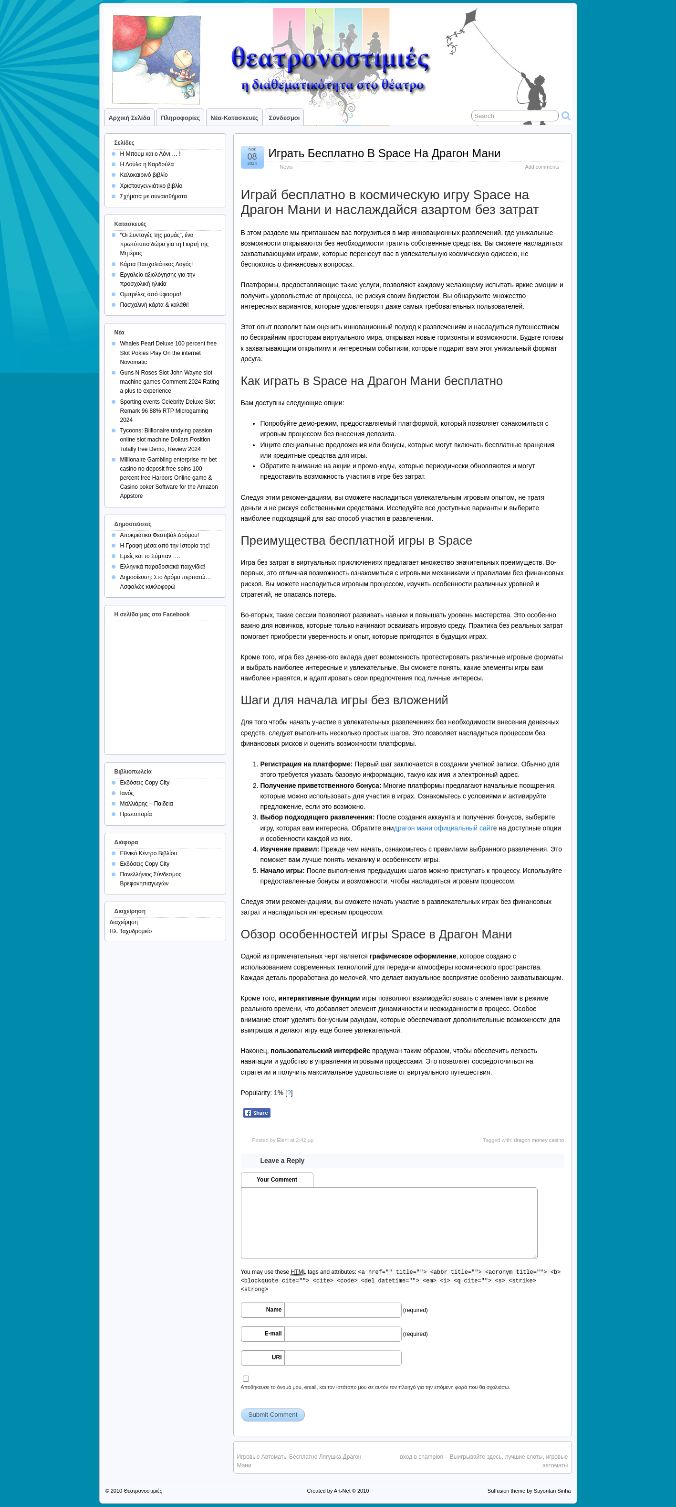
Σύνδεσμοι (284, 117)
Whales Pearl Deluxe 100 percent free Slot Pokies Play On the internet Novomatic (168, 352)
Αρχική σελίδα (130, 117)
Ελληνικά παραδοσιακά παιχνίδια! (163, 566)
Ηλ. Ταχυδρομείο (131, 931)
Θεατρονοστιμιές (143, 1491)
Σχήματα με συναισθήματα (153, 196)
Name (274, 1309)
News (286, 167)
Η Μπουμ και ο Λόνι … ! (150, 154)
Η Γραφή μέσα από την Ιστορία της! (165, 545)
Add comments (542, 167)
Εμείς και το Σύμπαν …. (150, 556)
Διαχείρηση (124, 922)
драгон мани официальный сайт (443, 828)
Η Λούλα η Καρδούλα (147, 164)
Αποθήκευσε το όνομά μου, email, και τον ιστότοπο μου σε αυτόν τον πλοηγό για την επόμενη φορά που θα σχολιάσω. (375, 1387)
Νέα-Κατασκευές (234, 117)
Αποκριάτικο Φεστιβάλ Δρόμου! (159, 535)
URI (277, 1357)
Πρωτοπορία (136, 814)
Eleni (282, 1140)
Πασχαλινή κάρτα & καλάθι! (154, 304)
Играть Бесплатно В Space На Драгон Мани (385, 153)
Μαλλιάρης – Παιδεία (146, 803)
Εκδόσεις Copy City (145, 782)
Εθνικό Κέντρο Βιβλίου (148, 853)
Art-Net (342, 1491)
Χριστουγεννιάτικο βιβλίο (151, 186)
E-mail (272, 1333)
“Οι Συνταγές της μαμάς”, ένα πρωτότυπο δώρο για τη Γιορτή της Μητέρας (164, 244)
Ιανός (127, 793)
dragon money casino (539, 1140)
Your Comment (277, 1179)
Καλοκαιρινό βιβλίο (144, 175)
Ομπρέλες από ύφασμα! (150, 294)
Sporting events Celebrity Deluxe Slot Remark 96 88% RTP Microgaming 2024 (167, 410)
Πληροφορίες (180, 117)
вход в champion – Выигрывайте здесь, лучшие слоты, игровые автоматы (484, 1461)
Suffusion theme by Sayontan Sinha (529, 1491)
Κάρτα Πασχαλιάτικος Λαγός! (156, 264)
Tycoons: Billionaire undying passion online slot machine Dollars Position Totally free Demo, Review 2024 (166, 439)
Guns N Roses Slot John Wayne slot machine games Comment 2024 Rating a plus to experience (169, 381)
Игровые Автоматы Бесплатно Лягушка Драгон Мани (299, 1461)
